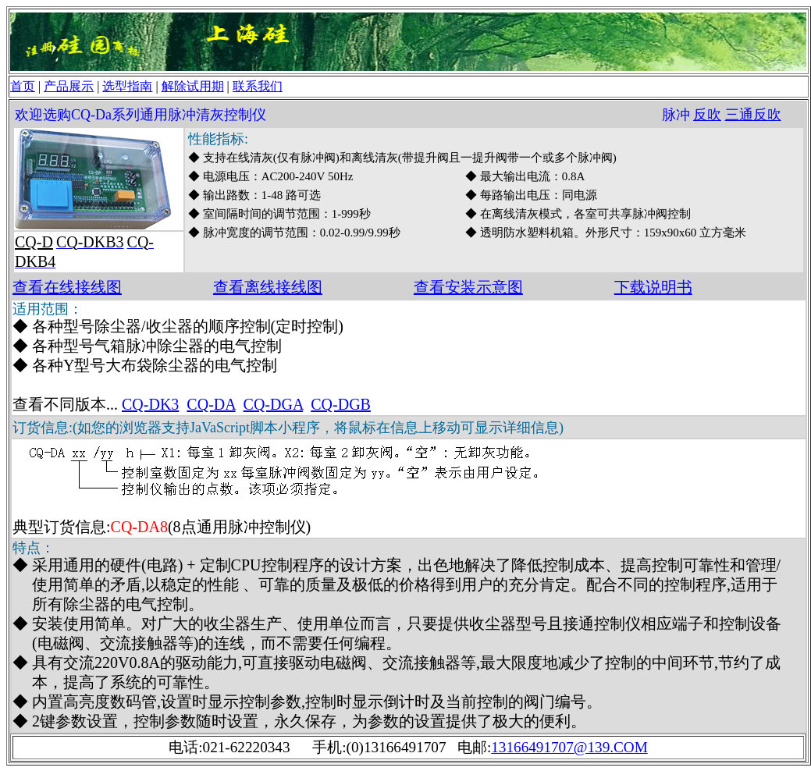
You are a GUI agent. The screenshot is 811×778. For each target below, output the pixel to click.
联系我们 (258, 86)
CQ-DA (211, 404)
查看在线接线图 (67, 287)
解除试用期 (193, 86)
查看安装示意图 (468, 287)
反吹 (707, 115)
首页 (22, 86)
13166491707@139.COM (569, 747)
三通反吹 (753, 115)
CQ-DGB (341, 404)
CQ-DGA (274, 404)
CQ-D (34, 241)
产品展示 (69, 86)
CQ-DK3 (150, 404)
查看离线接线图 (267, 287)
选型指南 (127, 86)
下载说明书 (653, 287)
